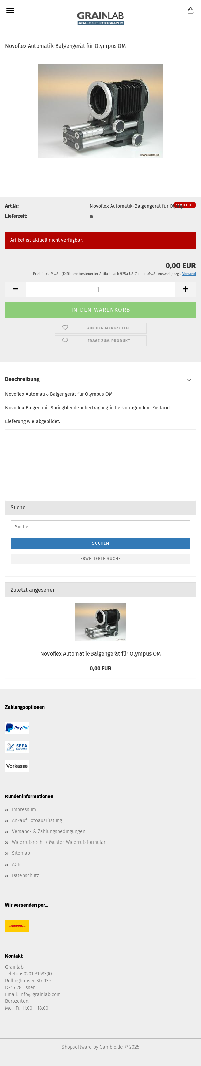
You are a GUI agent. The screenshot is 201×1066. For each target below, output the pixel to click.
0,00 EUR (100, 668)
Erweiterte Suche (100, 558)
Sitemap (21, 853)
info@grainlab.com (40, 994)
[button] (15, 289)
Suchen (100, 543)
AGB (16, 864)
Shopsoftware (77, 1047)
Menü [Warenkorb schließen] (10, 10)
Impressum (24, 809)
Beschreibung (22, 379)
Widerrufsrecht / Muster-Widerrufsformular (58, 842)
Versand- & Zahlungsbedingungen (48, 831)
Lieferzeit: (16, 216)
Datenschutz (25, 875)
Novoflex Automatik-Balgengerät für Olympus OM (100, 653)
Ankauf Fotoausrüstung (37, 820)
